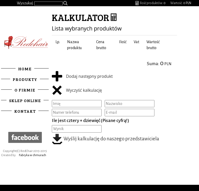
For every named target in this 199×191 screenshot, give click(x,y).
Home (25, 68)
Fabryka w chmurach (32, 155)
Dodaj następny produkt (82, 76)
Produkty (25, 79)
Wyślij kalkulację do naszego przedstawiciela (105, 138)
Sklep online (25, 100)
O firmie (25, 90)
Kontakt (25, 111)
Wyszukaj (25, 3)
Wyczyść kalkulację (77, 90)
